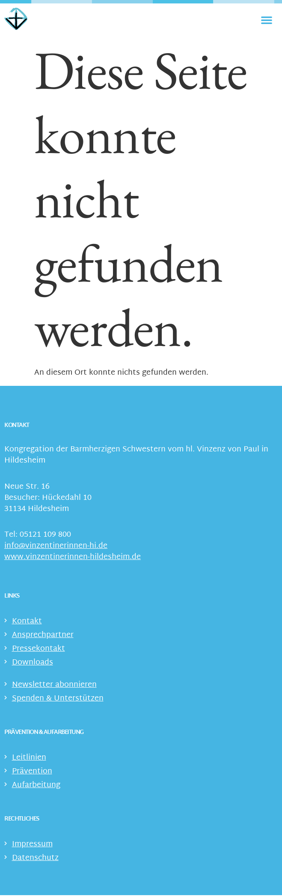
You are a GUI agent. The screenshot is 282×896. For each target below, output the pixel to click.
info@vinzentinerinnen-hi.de (55, 547)
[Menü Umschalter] (266, 20)
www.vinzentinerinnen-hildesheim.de (72, 558)
